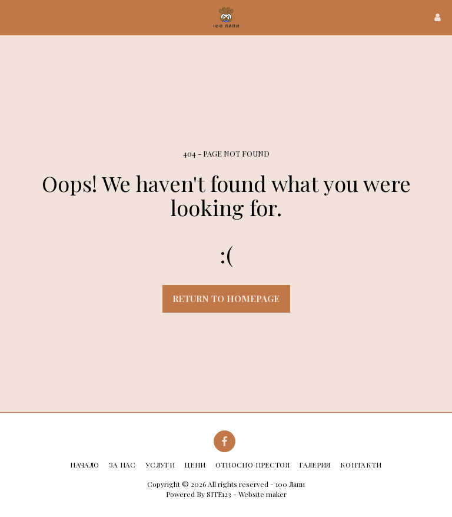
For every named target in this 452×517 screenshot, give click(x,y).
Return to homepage (226, 298)
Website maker (262, 494)
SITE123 (219, 494)
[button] (13, 17)
